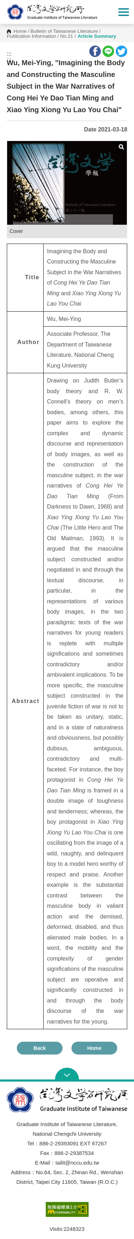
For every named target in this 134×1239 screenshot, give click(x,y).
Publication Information (31, 36)
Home (20, 31)
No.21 (66, 36)
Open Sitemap (67, 1074)
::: (9, 54)
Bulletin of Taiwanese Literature (64, 31)
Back (40, 1048)
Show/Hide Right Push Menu (123, 12)
